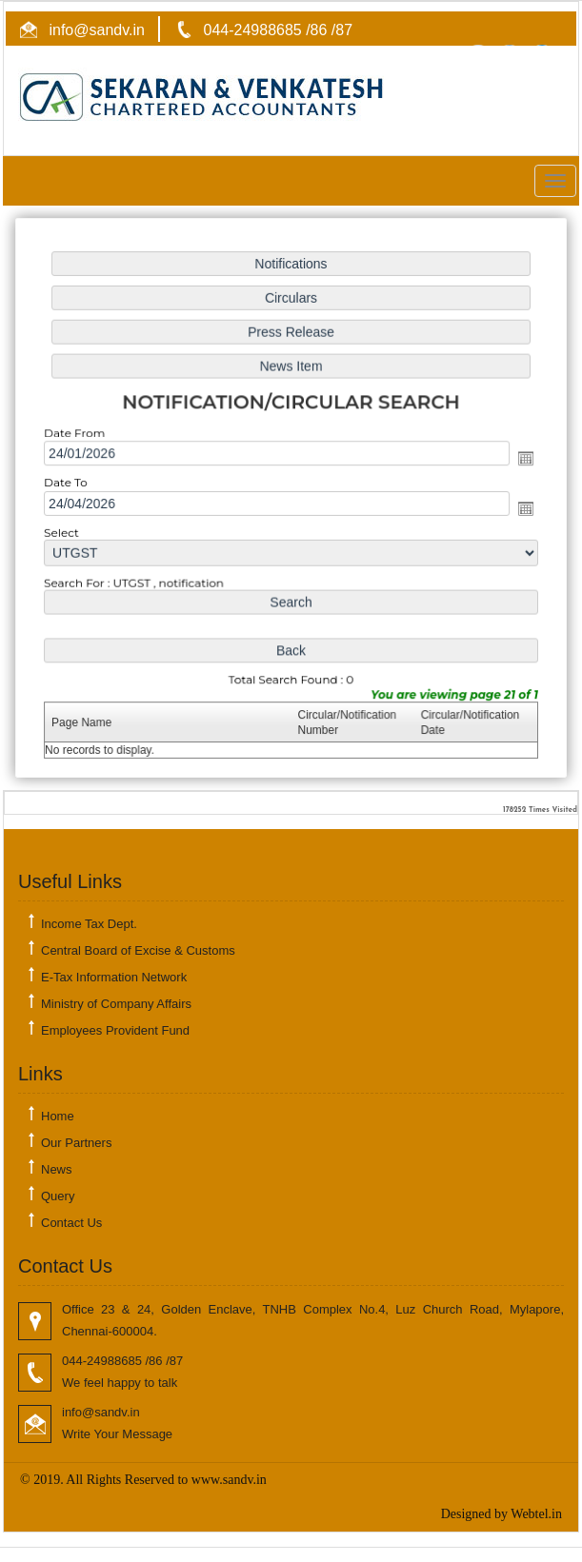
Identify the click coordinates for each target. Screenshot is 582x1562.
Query (57, 1196)
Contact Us (71, 1223)
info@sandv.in (95, 30)
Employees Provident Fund (115, 1030)
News (56, 1169)
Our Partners (76, 1143)
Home (57, 1116)
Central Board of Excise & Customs (138, 950)
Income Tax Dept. (89, 924)
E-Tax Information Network (114, 977)
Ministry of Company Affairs (116, 1004)
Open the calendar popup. (521, 459)
